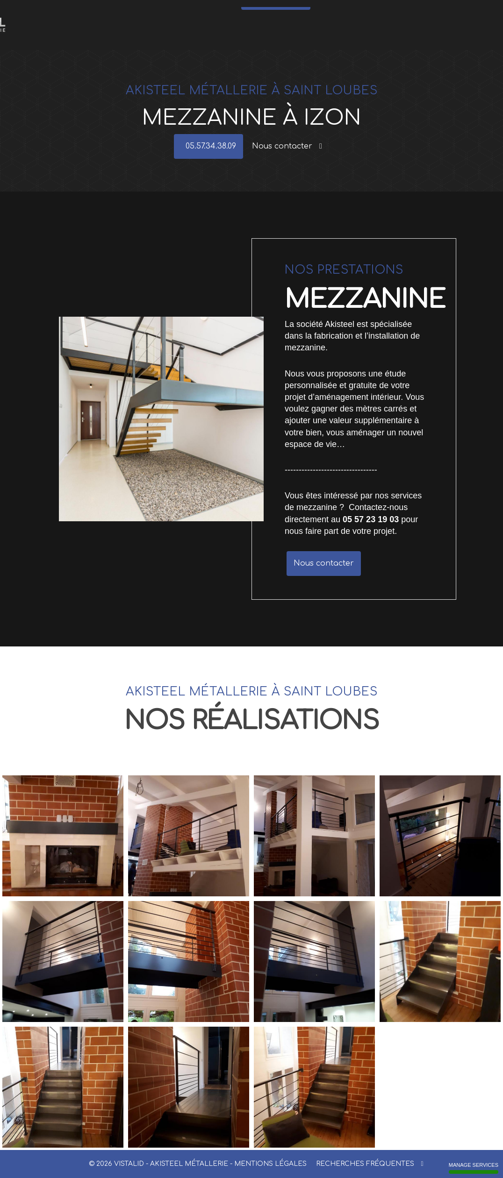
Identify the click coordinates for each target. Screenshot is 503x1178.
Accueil (102, 11)
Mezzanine (333, 11)
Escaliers (126, 11)
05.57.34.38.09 (278, 28)
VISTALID (129, 1163)
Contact (448, 11)
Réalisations (421, 11)
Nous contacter (287, 146)
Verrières (223, 11)
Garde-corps (154, 11)
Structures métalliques (289, 11)
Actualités (362, 11)
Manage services (473, 1168)
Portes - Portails (191, 11)
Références (390, 11)
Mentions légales (270, 1163)
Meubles (248, 11)
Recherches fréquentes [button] (369, 1163)
